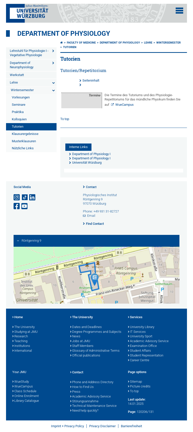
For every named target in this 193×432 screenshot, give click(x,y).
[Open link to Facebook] (17, 206)
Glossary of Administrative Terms (95, 351)
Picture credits (139, 386)
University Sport (140, 336)
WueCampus (124, 104)
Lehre (14, 82)
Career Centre (138, 360)
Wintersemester (22, 90)
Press (75, 392)
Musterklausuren (24, 141)
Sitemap (135, 382)
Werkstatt (17, 75)
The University (23, 327)
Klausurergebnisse (25, 134)
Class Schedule (24, 391)
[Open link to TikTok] (24, 197)
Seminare (18, 104)
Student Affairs (139, 351)
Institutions (21, 346)
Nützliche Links (23, 148)
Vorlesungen (21, 97)
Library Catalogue (25, 401)
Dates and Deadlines (86, 327)
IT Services (137, 332)
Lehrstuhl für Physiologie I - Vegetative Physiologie (29, 53)
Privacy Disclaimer (102, 426)
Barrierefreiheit (131, 426)
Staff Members (81, 346)
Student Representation (145, 355)
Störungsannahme (84, 401)
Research (20, 336)
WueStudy (20, 382)
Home (17, 317)
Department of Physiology (63, 33)
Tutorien (17, 126)
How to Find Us (82, 387)
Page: (132, 412)
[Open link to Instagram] (17, 197)
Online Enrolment (25, 396)
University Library (141, 327)
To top (64, 119)
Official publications (85, 355)
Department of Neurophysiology (21, 65)
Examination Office (142, 346)
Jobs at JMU (80, 341)
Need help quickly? (84, 411)
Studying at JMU (25, 332)
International (22, 351)
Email (91, 216)
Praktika (18, 112)
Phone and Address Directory (91, 382)
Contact (91, 187)
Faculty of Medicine (81, 42)
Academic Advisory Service (148, 341)
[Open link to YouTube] (24, 206)
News (75, 336)
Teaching (19, 341)
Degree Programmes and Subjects (95, 332)
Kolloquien (19, 119)
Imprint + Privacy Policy (67, 426)
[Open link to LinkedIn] (32, 197)
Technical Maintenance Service (93, 406)
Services (135, 317)
